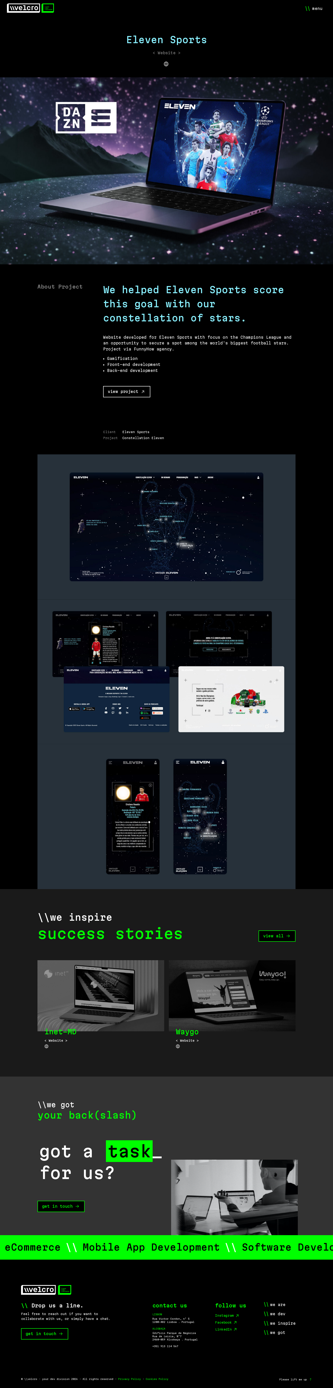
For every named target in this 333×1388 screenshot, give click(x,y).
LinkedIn (223, 1329)
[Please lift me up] (295, 1379)
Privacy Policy (129, 1379)
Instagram (224, 1315)
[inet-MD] (100, 1006)
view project (126, 391)
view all (276, 936)
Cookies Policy (157, 1379)
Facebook (223, 1322)
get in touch (57, 1206)
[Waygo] (232, 1006)
